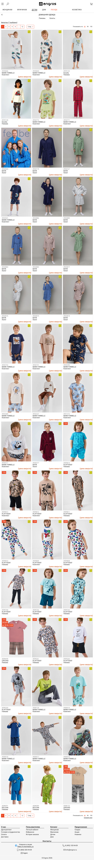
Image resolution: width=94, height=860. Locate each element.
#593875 (36, 316)
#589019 (66, 708)
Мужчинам (54, 832)
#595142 (66, 71)
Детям (52, 834)
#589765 (66, 610)
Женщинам (54, 830)
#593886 (36, 218)
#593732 (5, 365)
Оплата (4, 834)
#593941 (5, 218)
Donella (66, 73)
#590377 (36, 463)
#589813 (5, 512)
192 (91, 26)
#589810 (5, 561)
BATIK (4, 171)
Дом (52, 837)
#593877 (66, 267)
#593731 (36, 365)
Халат (4, 173)
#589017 (36, 757)
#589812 (36, 512)
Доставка (4, 837)
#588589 (36, 806)
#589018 (5, 757)
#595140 (5, 120)
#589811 (66, 512)
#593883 (36, 267)
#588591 (5, 806)
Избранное (30, 832)
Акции (77, 832)
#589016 (66, 757)
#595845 (36, 71)
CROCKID (5, 661)
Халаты (52, 18)
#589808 (66, 561)
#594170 (36, 169)
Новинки (78, 834)
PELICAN (5, 808)
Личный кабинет (32, 830)
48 (85, 26)
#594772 (36, 120)
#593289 (5, 414)
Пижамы (42, 18)
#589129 (36, 708)
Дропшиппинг (6, 830)
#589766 (36, 610)
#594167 (66, 169)
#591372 (66, 414)
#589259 (5, 708)
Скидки (77, 830)
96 (88, 26)
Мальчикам (47, 14)
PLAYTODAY (67, 465)
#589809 (36, 561)
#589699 (5, 659)
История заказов (32, 834)
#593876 (5, 316)
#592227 (36, 414)
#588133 (66, 806)
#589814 (66, 463)
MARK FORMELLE (8, 73)
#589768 (5, 610)
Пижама (66, 75)
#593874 (66, 316)
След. (30, 27)
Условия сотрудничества (10, 832)
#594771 (66, 120)
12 (22, 26)
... (18, 26)
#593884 (5, 267)
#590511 (5, 463)
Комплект (5, 75)
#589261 (36, 659)
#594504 (5, 169)
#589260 (66, 659)
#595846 (5, 71)
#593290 (66, 365)
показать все (88, 817)
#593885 (66, 218)
